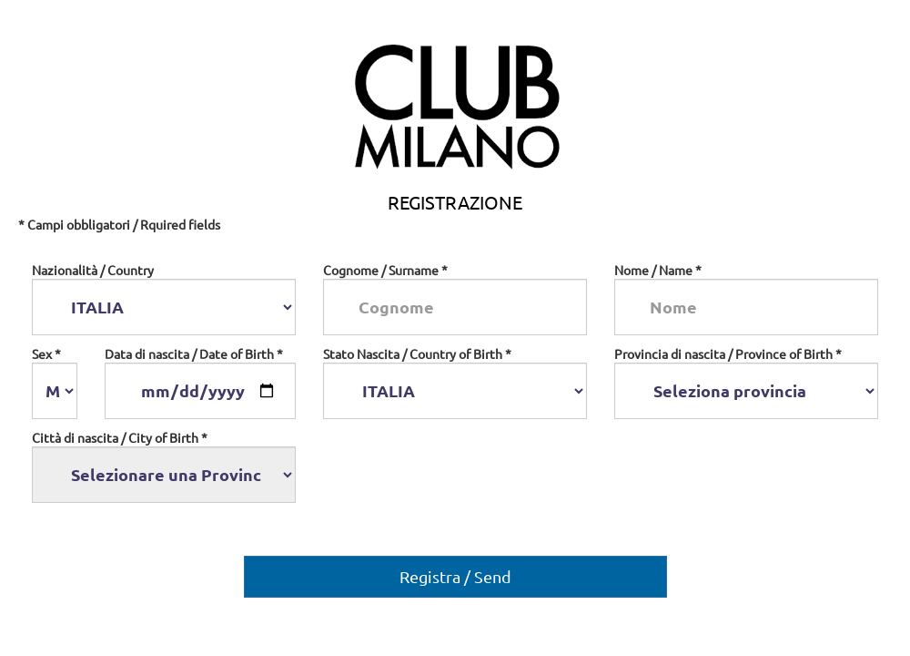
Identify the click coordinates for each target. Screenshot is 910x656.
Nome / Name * (658, 269)
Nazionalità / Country (93, 269)
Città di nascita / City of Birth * (119, 437)
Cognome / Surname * (385, 269)
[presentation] (461, 470)
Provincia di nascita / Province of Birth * (728, 353)
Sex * (46, 353)
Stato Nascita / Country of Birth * (417, 353)
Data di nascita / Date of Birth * (194, 353)
